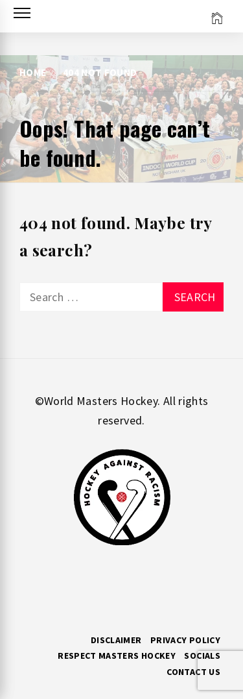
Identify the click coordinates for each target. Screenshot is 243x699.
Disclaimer (116, 640)
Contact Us (193, 672)
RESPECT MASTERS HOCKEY (117, 655)
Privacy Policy (185, 640)
